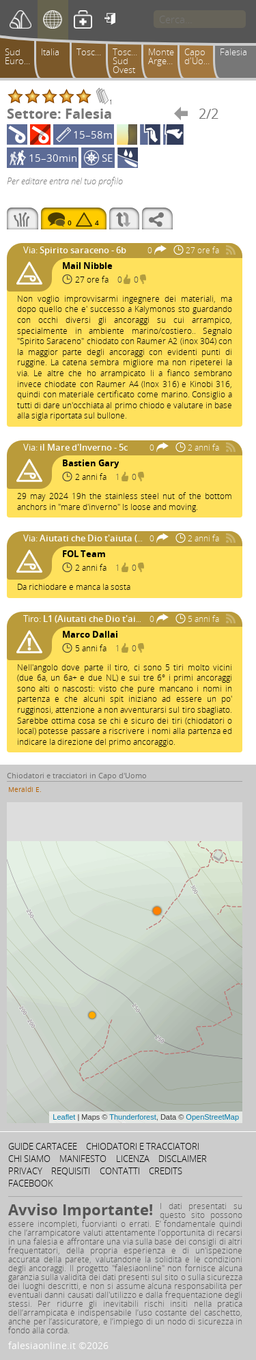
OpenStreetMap (212, 1117)
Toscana (93, 52)
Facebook (30, 1183)
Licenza (133, 1158)
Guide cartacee (42, 1146)
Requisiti (70, 1171)
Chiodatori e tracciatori (142, 1146)
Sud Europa (19, 56)
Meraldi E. (25, 789)
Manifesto (82, 1158)
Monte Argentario (165, 56)
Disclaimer (182, 1158)
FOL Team (84, 554)
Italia (50, 52)
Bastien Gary (90, 463)
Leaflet (64, 1117)
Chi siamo (29, 1158)
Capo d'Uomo (200, 56)
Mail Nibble (87, 265)
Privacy (25, 1171)
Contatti (120, 1171)
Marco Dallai (90, 634)
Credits (165, 1171)
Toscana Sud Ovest (129, 61)
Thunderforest (132, 1117)
